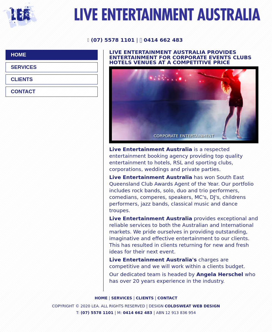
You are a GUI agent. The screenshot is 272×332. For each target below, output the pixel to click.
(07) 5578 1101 (113, 40)
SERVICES (24, 67)
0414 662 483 (164, 40)
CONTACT (23, 91)
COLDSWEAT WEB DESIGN (192, 306)
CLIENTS (22, 79)
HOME (18, 55)
